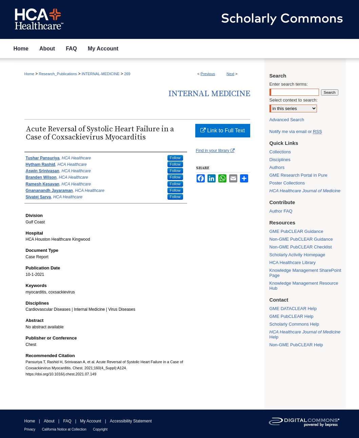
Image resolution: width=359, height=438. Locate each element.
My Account (90, 421)
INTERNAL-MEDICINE (101, 74)
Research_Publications (58, 74)
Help (305, 334)
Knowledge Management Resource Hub (304, 286)
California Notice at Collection (64, 429)
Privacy (30, 429)
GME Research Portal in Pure (298, 175)
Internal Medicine (209, 94)
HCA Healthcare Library (293, 262)
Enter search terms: (289, 84)
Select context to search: (294, 100)
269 (127, 74)
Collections (280, 151)
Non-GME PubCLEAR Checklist (301, 246)
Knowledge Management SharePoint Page (305, 273)
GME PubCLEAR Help (292, 316)
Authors (277, 167)
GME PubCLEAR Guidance (296, 231)
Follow (175, 158)
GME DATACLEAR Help (293, 308)
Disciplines (280, 159)
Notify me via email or (296, 131)
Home (29, 74)
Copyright (100, 429)
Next (230, 74)
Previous (208, 74)
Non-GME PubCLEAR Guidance (301, 239)
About (49, 421)
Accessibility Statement (131, 421)
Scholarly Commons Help (294, 324)
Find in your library (215, 150)
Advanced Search (287, 119)
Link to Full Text (222, 130)
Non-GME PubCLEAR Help (296, 344)
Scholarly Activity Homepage (297, 254)
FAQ (67, 421)
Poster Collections (287, 182)
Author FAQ (281, 211)
